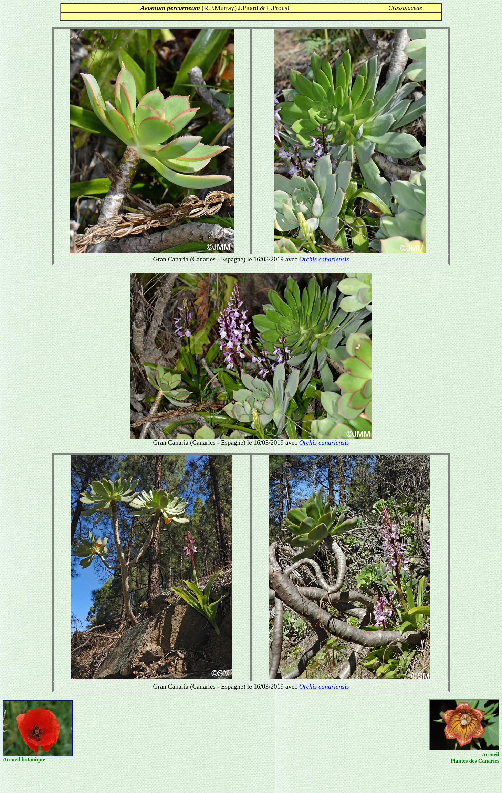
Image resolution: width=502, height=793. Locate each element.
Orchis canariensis (324, 259)
